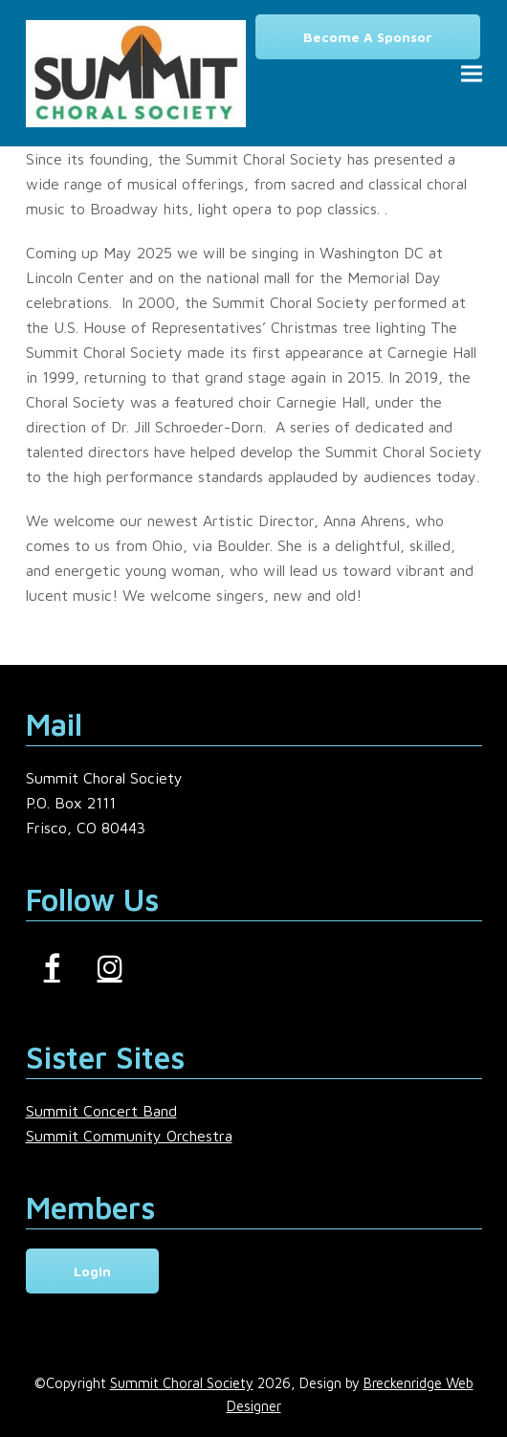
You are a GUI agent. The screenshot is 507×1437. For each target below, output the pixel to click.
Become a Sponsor (367, 37)
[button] (471, 73)
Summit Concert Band (101, 1110)
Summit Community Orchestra (129, 1135)
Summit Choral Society (182, 1383)
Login (92, 1271)
